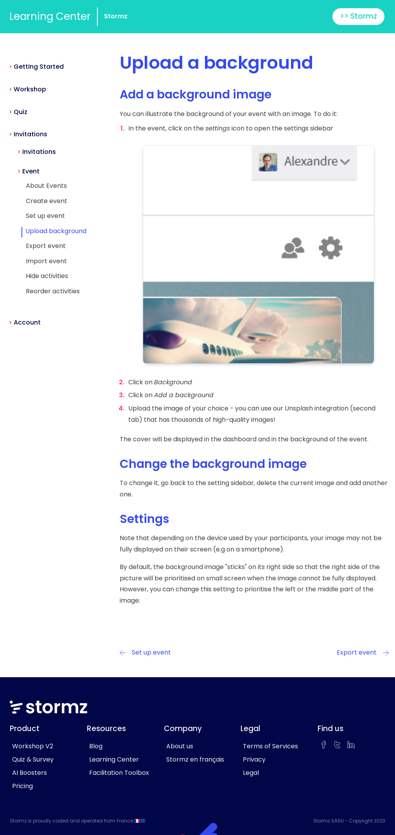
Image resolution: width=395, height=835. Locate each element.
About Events (46, 185)
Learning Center (50, 16)
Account (27, 322)
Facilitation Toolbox (119, 772)
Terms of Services (270, 746)
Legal (251, 772)
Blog (95, 746)
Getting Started (39, 66)
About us (179, 746)
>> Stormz (358, 16)
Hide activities (47, 275)
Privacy (254, 759)
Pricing (22, 785)
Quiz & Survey (33, 759)
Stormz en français (195, 759)
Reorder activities (53, 291)
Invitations (30, 134)
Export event (46, 245)
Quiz (20, 111)
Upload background (55, 231)
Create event (46, 200)
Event (31, 171)
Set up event (45, 215)
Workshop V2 (32, 746)
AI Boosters (29, 772)
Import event (46, 261)
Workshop (30, 89)
